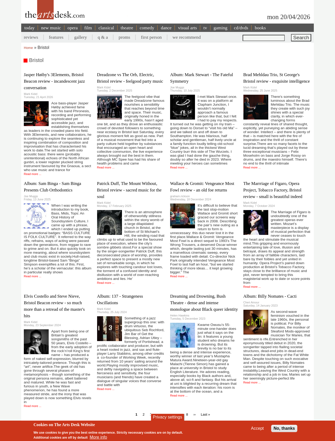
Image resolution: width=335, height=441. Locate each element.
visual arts (187, 27)
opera (73, 27)
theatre (127, 27)
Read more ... (32, 174)
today (29, 27)
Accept (257, 428)
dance (166, 27)
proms (124, 37)
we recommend (186, 37)
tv (205, 27)
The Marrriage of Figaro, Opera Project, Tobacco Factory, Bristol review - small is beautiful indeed (273, 190)
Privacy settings (167, 417)
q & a (103, 37)
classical (106, 27)
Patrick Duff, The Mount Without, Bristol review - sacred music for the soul (129, 190)
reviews (31, 37)
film (88, 27)
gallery (80, 37)
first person (151, 37)
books (260, 27)
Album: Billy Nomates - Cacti (270, 296)
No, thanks (284, 428)
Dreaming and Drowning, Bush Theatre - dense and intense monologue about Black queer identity (204, 303)
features (56, 37)
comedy (147, 27)
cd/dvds (241, 27)
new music (51, 27)
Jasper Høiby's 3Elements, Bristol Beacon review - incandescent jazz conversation (54, 81)
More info (98, 437)
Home (28, 48)
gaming (220, 27)
